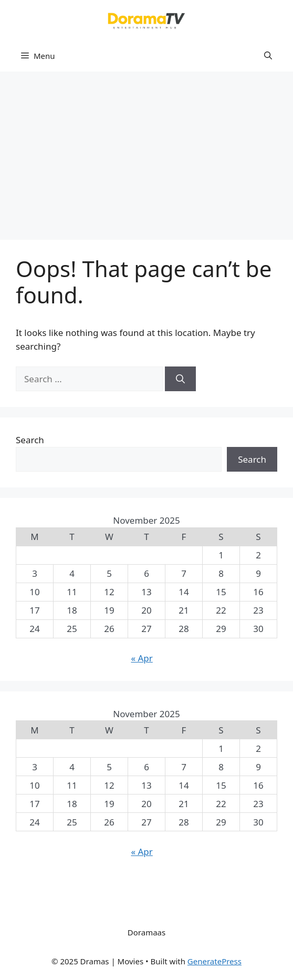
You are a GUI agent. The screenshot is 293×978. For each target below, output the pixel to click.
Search (30, 440)
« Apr (141, 658)
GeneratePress (214, 961)
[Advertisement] (146, 150)
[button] (268, 56)
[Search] (180, 379)
